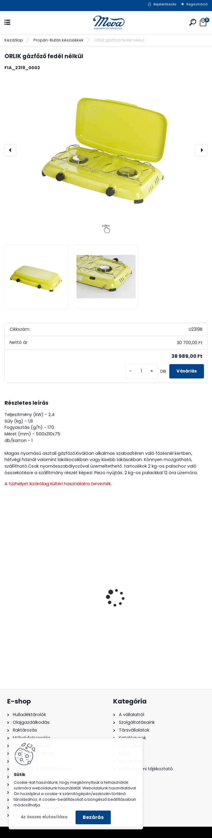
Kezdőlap (13, 40)
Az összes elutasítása (44, 817)
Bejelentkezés (164, 4)
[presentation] (10, 150)
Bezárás (93, 817)
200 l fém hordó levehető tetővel (46, 612)
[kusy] (141, 371)
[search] (193, 22)
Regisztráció (197, 4)
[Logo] (106, 22)
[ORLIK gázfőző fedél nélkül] (106, 150)
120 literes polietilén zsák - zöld (148, 612)
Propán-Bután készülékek (58, 40)
